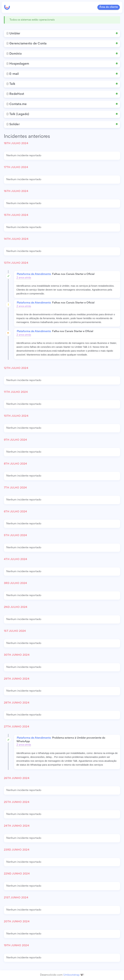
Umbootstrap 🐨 (73, 975)
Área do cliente (108, 7)
